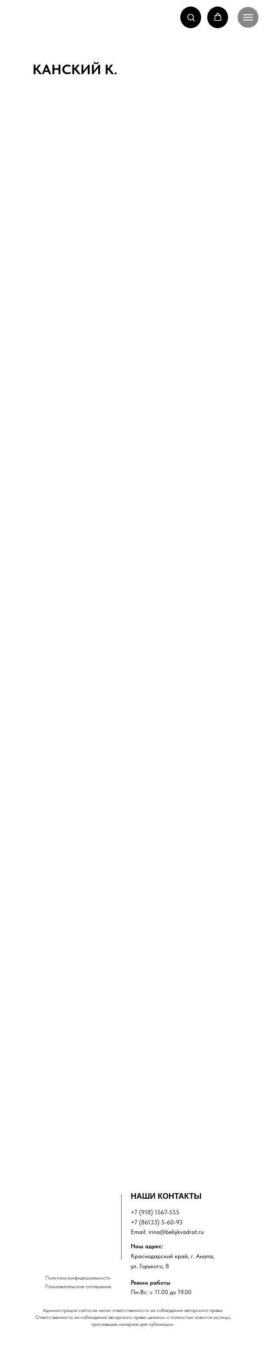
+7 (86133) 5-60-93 (156, 1222)
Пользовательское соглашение (78, 1286)
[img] (70, 1216)
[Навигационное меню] (248, 17)
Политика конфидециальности (77, 1278)
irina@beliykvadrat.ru (176, 1231)
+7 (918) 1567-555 (155, 1212)
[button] (191, 17)
